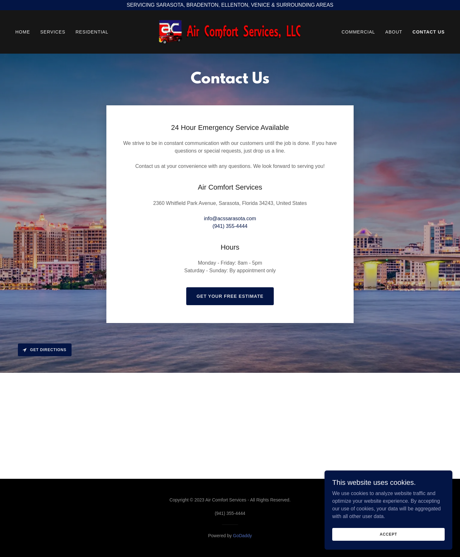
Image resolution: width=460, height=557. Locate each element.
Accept (388, 534)
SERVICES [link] (52, 31)
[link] (230, 31)
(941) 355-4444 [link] (229, 226)
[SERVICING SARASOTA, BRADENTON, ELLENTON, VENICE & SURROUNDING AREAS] (230, 5)
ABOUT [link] (393, 31)
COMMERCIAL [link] (358, 31)
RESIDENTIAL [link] (91, 31)
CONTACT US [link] (428, 31)
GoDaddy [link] (242, 535)
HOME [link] (22, 31)
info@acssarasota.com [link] (230, 218)
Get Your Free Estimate (230, 296)
